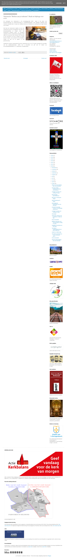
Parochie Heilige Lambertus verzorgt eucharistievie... (56, 189)
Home (4, 8)
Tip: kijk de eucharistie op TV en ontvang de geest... (57, 235)
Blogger (49, 555)
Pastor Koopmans (53, 51)
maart (53, 183)
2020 (52, 166)
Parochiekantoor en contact (12, 8)
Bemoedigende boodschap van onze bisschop (56, 204)
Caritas (9, 10)
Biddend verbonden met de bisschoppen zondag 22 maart (57, 222)
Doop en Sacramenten (59, 8)
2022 (52, 162)
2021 (52, 164)
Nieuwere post (7, 58)
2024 (52, 158)
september (54, 172)
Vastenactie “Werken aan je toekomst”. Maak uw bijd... (57, 216)
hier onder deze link (57, 525)
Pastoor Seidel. (53, 49)
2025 (52, 157)
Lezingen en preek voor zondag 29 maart (56, 192)
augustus (54, 174)
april (53, 181)
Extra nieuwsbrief (55, 219)
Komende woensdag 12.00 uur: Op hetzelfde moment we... (57, 208)
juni (53, 178)
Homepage (25, 58)
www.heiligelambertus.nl (54, 42)
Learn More (59, 3)
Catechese (51, 8)
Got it (64, 3)
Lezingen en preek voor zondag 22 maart (56, 212)
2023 (52, 160)
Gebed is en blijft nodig (56, 232)
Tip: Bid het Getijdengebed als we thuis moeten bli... (57, 229)
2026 (52, 155)
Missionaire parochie (16, 10)
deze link (30, 546)
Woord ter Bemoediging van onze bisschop (56, 240)
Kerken (4, 10)
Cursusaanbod (36, 10)
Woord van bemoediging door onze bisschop (57, 185)
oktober (53, 171)
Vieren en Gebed (44, 8)
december (54, 167)
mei (53, 179)
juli (52, 176)
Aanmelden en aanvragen (35, 8)
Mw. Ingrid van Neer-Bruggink (55, 52)
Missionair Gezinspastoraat (26, 10)
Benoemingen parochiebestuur (55, 195)
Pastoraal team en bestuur (24, 8)
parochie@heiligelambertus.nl (56, 41)
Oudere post (43, 58)
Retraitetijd (54, 213)
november (54, 169)
